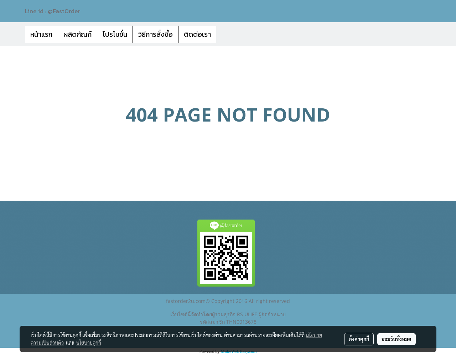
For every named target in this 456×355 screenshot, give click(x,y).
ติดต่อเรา (197, 34)
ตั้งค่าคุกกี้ (359, 339)
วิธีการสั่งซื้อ (155, 34)
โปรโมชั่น (115, 34)
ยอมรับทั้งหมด (396, 339)
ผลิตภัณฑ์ (77, 34)
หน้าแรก (41, 34)
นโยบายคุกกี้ (88, 342)
